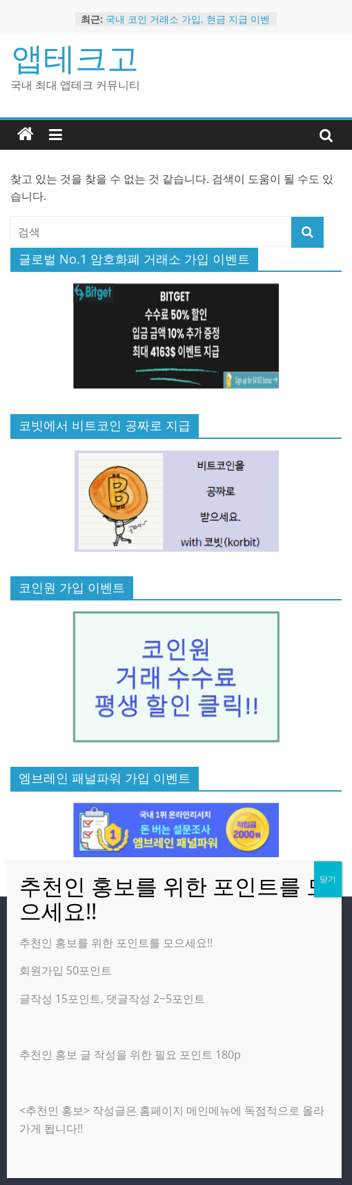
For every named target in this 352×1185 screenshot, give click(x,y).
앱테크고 (75, 57)
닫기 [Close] (328, 879)
